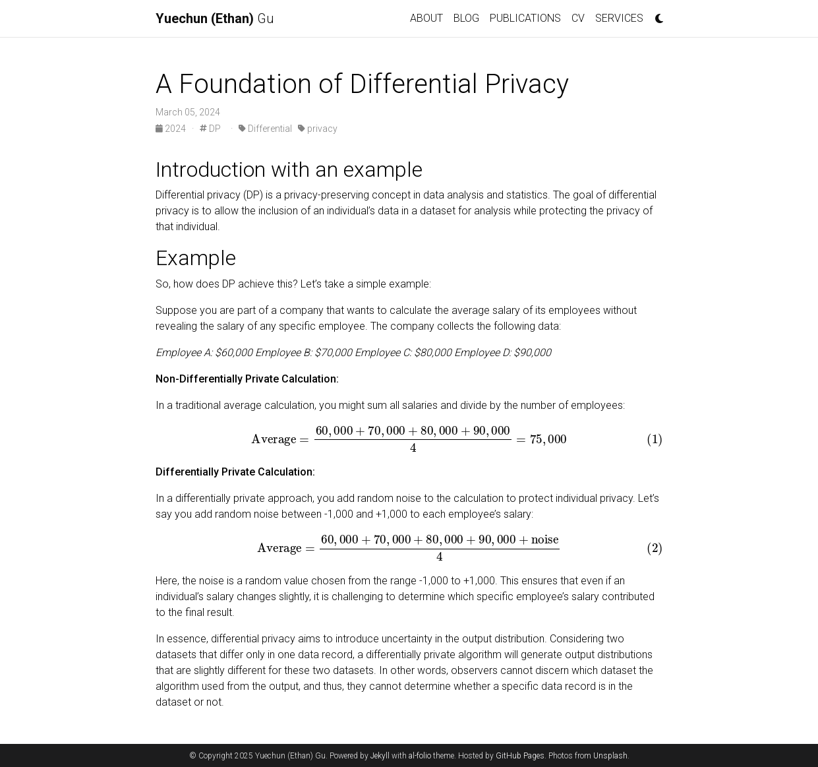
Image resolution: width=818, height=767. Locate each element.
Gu (215, 18)
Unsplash (610, 755)
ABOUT (426, 18)
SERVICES (619, 18)
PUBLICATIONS (525, 18)
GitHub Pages (520, 755)
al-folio (420, 755)
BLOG (466, 18)
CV (578, 18)
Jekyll (380, 755)
